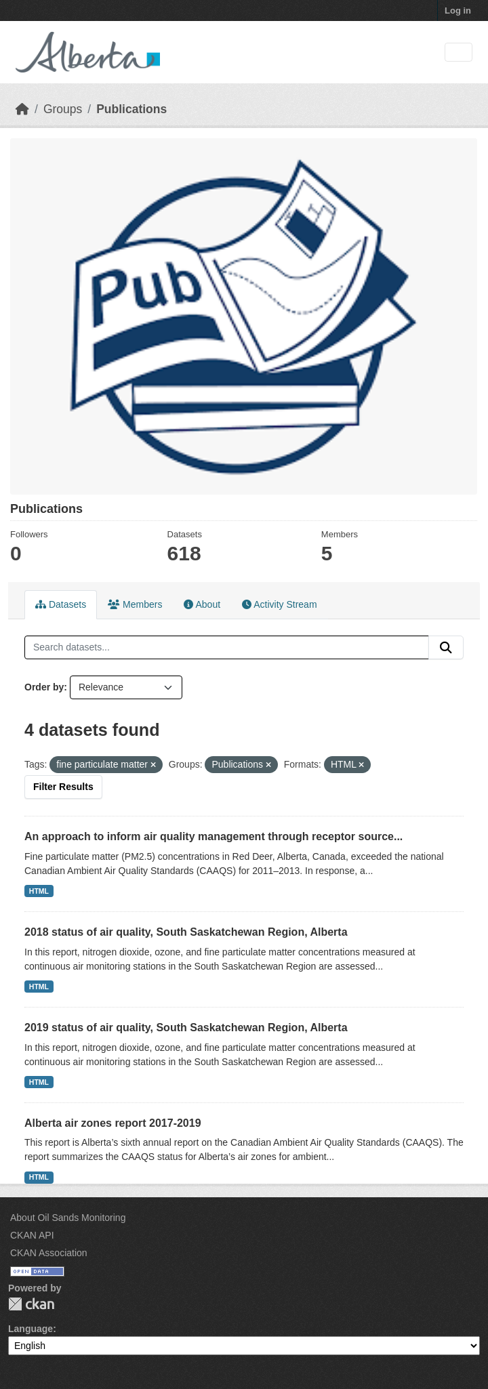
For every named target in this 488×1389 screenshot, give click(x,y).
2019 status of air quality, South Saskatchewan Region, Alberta (186, 1027)
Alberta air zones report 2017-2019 (112, 1123)
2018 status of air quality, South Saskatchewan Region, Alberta (186, 932)
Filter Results (63, 786)
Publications (131, 109)
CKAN (31, 1304)
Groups (62, 109)
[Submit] (446, 648)
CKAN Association (48, 1252)
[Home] (22, 109)
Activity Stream (279, 604)
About (202, 604)
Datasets (60, 604)
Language (30, 1328)
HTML (39, 891)
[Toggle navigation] (458, 52)
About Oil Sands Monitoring (67, 1217)
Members (135, 604)
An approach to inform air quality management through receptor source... (213, 836)
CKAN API (32, 1235)
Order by (44, 687)
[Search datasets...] (226, 648)
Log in (458, 10)
